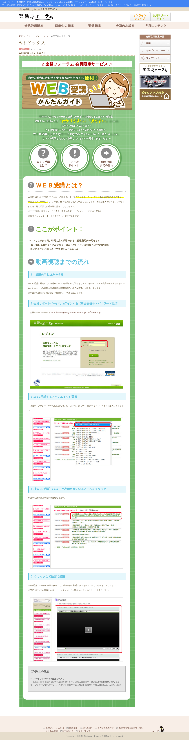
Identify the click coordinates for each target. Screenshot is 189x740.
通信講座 (94, 25)
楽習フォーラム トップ (28, 36)
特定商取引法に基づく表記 (131, 728)
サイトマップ (84, 731)
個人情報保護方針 (106, 728)
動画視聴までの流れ (106, 157)
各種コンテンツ (155, 25)
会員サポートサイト (160, 17)
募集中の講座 (64, 25)
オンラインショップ (139, 17)
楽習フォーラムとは (55, 728)
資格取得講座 (34, 25)
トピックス (44, 36)
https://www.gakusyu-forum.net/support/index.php (75, 312)
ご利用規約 (87, 728)
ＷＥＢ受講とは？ (43, 157)
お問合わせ (68, 731)
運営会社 (73, 728)
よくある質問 (52, 731)
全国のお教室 (125, 25)
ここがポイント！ (74, 157)
